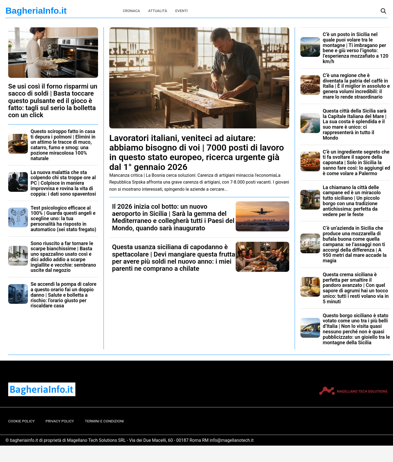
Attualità (157, 10)
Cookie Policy (21, 421)
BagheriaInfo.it (36, 11)
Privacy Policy (60, 421)
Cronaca (131, 10)
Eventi (181, 10)
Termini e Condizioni (104, 421)
